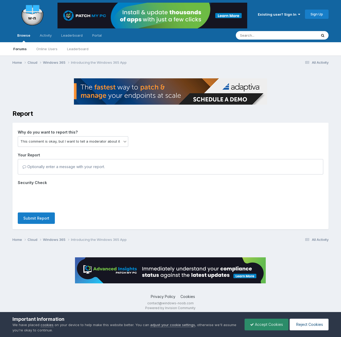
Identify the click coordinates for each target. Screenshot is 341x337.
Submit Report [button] (36, 218)
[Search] (262, 35)
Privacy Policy (163, 296)
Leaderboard (77, 49)
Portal (97, 35)
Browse (23, 37)
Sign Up (317, 14)
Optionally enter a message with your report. (64, 166)
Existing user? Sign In (279, 14)
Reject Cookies (309, 324)
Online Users (46, 49)
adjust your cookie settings (172, 325)
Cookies (187, 296)
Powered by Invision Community (170, 308)
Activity (46, 35)
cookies (47, 325)
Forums (20, 49)
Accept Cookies (266, 324)
